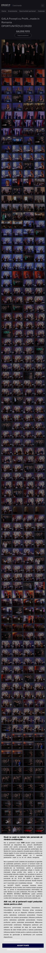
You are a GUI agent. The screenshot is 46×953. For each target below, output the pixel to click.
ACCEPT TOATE (23, 945)
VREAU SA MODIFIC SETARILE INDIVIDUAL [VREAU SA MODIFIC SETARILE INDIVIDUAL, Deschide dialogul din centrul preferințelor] (23, 949)
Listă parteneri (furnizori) (12, 940)
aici (34, 883)
